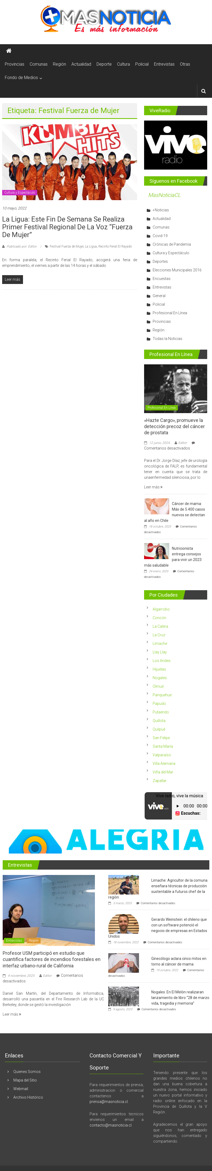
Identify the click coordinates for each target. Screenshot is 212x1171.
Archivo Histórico (28, 1097)
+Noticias (161, 210)
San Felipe (161, 738)
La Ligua (91, 246)
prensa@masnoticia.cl (109, 1101)
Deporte (104, 64)
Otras (185, 64)
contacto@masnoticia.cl (111, 1125)
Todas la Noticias (167, 338)
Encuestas (162, 278)
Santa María (163, 746)
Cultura (123, 64)
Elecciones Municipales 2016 (177, 270)
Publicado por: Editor (21, 246)
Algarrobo (161, 609)
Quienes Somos (27, 1071)
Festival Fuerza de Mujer (66, 246)
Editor (182, 443)
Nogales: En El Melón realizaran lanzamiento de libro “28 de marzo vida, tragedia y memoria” (180, 997)
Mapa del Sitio (25, 1080)
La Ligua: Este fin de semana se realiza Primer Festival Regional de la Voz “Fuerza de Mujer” (67, 227)
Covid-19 (160, 236)
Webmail (20, 1089)
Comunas (39, 64)
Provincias (14, 64)
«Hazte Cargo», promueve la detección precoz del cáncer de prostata (174, 426)
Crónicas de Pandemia (172, 244)
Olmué (158, 686)
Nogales (160, 678)
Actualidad (81, 64)
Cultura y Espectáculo (19, 192)
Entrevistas (164, 64)
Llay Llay (160, 652)
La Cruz (159, 635)
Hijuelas (159, 669)
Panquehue (162, 695)
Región (59, 64)
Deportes (160, 261)
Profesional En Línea (170, 313)
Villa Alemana (164, 763)
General (159, 296)
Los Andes (162, 661)
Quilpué (159, 729)
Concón (159, 618)
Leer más (153, 487)
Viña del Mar (163, 772)
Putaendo (161, 712)
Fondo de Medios (21, 77)
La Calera (160, 626)
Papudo (159, 703)
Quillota (159, 721)
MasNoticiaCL (164, 195)
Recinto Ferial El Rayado (115, 246)
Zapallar (160, 781)
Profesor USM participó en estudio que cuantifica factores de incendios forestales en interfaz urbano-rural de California (52, 959)
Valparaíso (162, 755)
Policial (142, 64)
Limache (160, 643)
